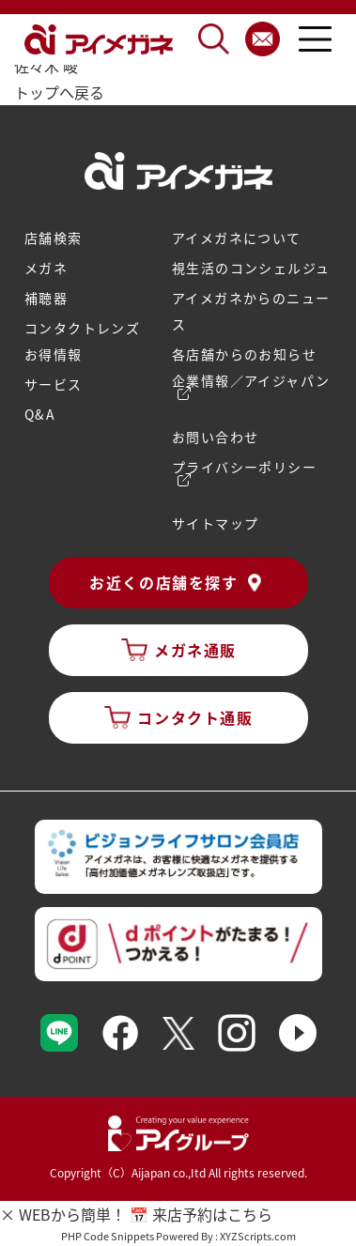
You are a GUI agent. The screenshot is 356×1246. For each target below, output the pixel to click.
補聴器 (46, 297)
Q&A (39, 414)
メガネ (46, 267)
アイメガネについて (237, 237)
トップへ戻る (59, 92)
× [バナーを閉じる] (7, 1214)
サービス (53, 384)
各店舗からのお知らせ (244, 354)
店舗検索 (53, 237)
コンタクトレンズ (82, 327)
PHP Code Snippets (107, 1235)
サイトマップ (215, 523)
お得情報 (53, 354)
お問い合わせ (215, 436)
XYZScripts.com (258, 1235)
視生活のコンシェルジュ (251, 267)
